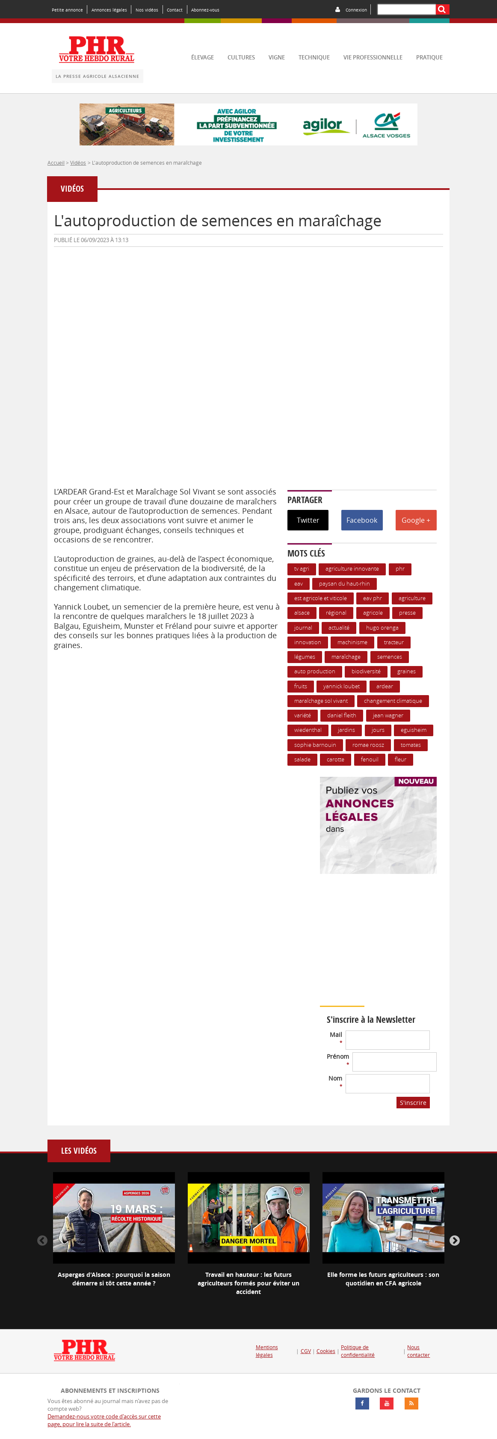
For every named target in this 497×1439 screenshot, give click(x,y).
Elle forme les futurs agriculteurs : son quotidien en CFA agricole (383, 1278)
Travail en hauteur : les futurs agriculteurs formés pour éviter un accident (248, 1283)
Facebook (361, 520)
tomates (411, 745)
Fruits (300, 686)
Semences (389, 656)
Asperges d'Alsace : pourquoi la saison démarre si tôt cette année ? (114, 1278)
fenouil (370, 759)
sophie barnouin (315, 745)
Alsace (302, 612)
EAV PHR (372, 598)
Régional (336, 612)
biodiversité (366, 671)
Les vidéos (79, 1150)
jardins (346, 730)
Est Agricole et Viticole (320, 598)
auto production (314, 671)
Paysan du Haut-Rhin (344, 583)
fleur (400, 759)
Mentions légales (267, 1351)
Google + (416, 520)
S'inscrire (413, 1102)
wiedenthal (308, 730)
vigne (277, 57)
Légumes (304, 656)
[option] (114, 1236)
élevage (202, 57)
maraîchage (346, 656)
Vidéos (78, 162)
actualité (338, 627)
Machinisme (352, 642)
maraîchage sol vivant (321, 701)
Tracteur (394, 642)
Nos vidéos (147, 10)
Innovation (307, 642)
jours (378, 730)
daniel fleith (341, 715)
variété (302, 715)
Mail (336, 1037)
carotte (335, 759)
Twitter (308, 520)
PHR (400, 568)
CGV (306, 1351)
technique (314, 57)
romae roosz (368, 745)
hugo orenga (382, 627)
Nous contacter (418, 1351)
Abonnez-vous (205, 10)
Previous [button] (42, 1241)
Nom (335, 1081)
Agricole (373, 612)
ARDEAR (384, 686)
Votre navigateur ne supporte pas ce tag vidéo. (397, 952)
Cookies (326, 1351)
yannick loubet (341, 686)
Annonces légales (109, 10)
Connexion (356, 10)
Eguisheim (413, 730)
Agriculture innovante (352, 568)
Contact (175, 10)
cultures (241, 57)
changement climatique (393, 701)
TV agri (301, 568)
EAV (298, 583)
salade (302, 759)
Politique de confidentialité (358, 1351)
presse (407, 612)
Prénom (338, 1059)
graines (406, 671)
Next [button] (454, 1241)
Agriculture (412, 598)
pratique (429, 57)
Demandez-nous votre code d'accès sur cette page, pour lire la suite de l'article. (104, 1420)
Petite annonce (67, 10)
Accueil (56, 162)
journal (303, 627)
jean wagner (388, 715)
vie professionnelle (372, 57)
